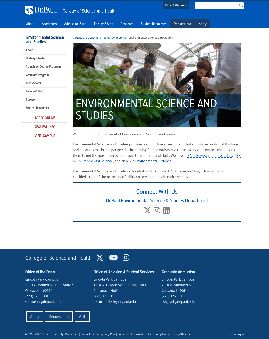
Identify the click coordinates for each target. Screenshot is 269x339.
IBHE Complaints (158, 334)
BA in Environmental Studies (209, 155)
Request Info (182, 24)
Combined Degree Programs (43, 67)
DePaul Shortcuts (176, 4)
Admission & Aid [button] (75, 24)
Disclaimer (71, 334)
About (29, 50)
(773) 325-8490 (104, 296)
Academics (119, 37)
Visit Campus (45, 136)
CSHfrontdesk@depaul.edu (114, 301)
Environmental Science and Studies (45, 40)
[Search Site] (219, 5)
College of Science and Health (90, 11)
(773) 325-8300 (36, 296)
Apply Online (45, 118)
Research (31, 100)
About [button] (30, 24)
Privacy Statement (182, 334)
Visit (82, 316)
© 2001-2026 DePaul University (44, 334)
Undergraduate (35, 58)
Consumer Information (132, 334)
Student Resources (37, 108)
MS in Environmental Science (148, 161)
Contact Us (87, 334)
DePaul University (43, 10)
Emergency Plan (106, 334)
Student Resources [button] (153, 24)
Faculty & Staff (34, 91)
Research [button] (127, 24)
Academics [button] (49, 24)
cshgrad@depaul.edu (178, 301)
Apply (203, 24)
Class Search (33, 83)
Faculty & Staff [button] (103, 24)
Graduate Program (37, 75)
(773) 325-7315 (173, 296)
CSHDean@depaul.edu (43, 301)
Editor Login (236, 334)
